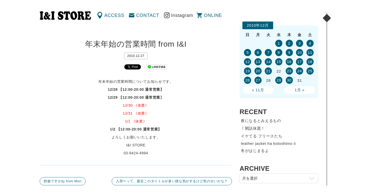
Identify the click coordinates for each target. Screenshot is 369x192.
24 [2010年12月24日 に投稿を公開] (299, 71)
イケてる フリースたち (261, 136)
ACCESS (114, 15)
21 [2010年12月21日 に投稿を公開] (268, 71)
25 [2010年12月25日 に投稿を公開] (310, 71)
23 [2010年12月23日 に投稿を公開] (289, 71)
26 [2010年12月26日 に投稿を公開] (247, 80)
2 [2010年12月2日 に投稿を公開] (289, 43)
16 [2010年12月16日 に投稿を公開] (289, 61)
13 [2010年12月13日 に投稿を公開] (258, 61)
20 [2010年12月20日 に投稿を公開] (258, 71)
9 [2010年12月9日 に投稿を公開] (289, 52)
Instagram (182, 15)
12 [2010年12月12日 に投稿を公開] (247, 61)
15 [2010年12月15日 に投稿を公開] (278, 61)
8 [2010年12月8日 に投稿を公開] (279, 52)
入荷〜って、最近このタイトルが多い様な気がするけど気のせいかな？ (172, 181)
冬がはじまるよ (255, 150)
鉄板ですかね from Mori (62, 181)
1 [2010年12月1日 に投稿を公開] (279, 43)
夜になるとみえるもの (261, 120)
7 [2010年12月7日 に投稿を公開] (268, 52)
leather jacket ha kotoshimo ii (268, 143)
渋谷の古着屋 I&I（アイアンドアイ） (65, 15)
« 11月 (258, 90)
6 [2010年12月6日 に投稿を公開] (258, 52)
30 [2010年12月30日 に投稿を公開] (289, 80)
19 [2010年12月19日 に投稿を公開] (247, 71)
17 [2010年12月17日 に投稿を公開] (299, 61)
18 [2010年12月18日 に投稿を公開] (310, 61)
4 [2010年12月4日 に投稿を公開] (310, 43)
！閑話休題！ (253, 128)
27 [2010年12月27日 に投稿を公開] (258, 80)
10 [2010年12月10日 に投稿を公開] (299, 52)
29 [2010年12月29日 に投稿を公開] (278, 80)
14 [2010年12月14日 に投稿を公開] (268, 61)
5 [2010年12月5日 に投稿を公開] (248, 52)
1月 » (300, 90)
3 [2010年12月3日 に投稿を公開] (300, 43)
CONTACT (147, 15)
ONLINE (213, 15)
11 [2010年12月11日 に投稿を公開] (310, 52)
